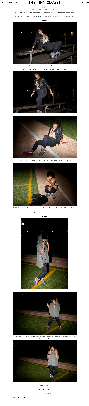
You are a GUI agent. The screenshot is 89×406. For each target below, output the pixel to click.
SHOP (15, 2)
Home (2, 2)
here (70, 207)
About (6, 2)
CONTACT (11, 2)
